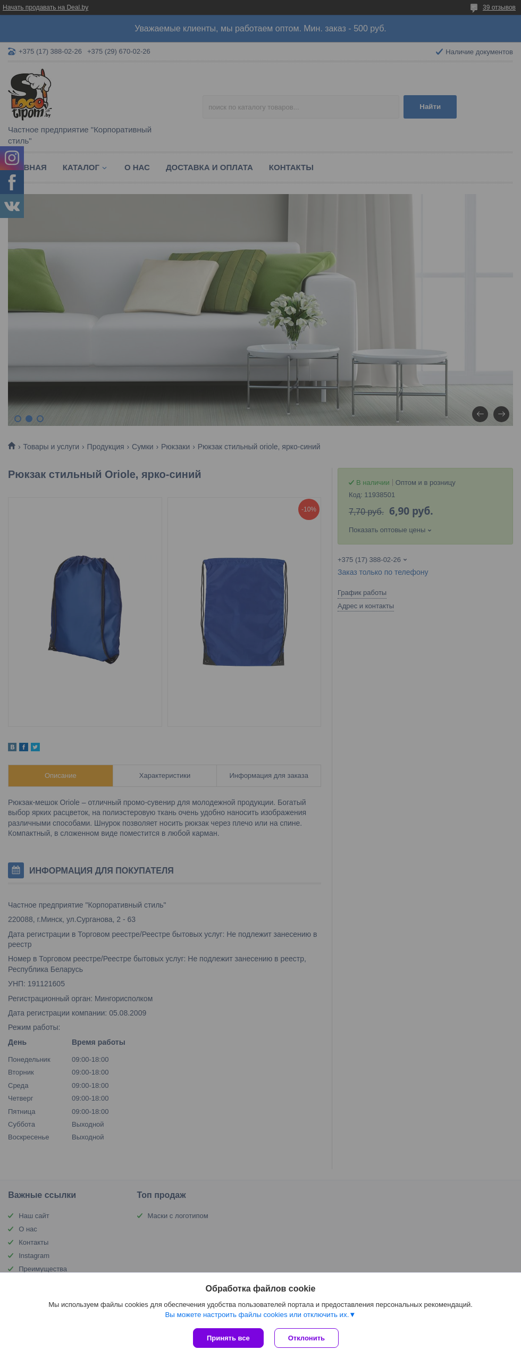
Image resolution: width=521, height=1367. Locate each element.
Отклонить (306, 1338)
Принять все (228, 1338)
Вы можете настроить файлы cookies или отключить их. (257, 1315)
